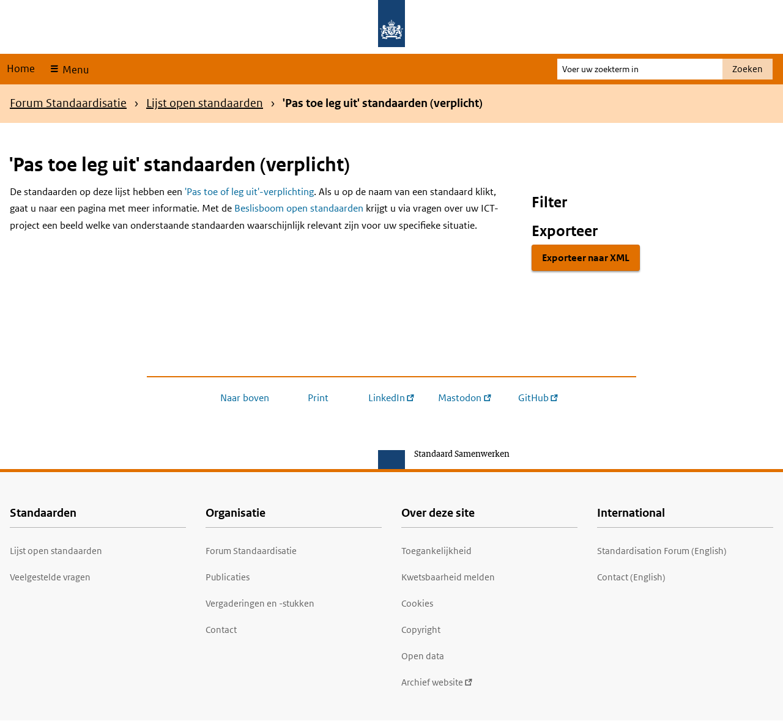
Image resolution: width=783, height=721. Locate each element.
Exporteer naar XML (585, 257)
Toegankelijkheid (436, 550)
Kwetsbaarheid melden (448, 577)
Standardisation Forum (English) (662, 550)
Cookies (417, 603)
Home (21, 68)
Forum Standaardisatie (68, 103)
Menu (74, 69)
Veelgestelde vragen (50, 577)
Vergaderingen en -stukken (260, 603)
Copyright (420, 629)
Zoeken (747, 69)
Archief (437, 682)
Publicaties (228, 577)
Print (318, 397)
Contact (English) (631, 577)
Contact (221, 629)
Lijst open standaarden (204, 103)
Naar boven (244, 397)
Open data (422, 656)
